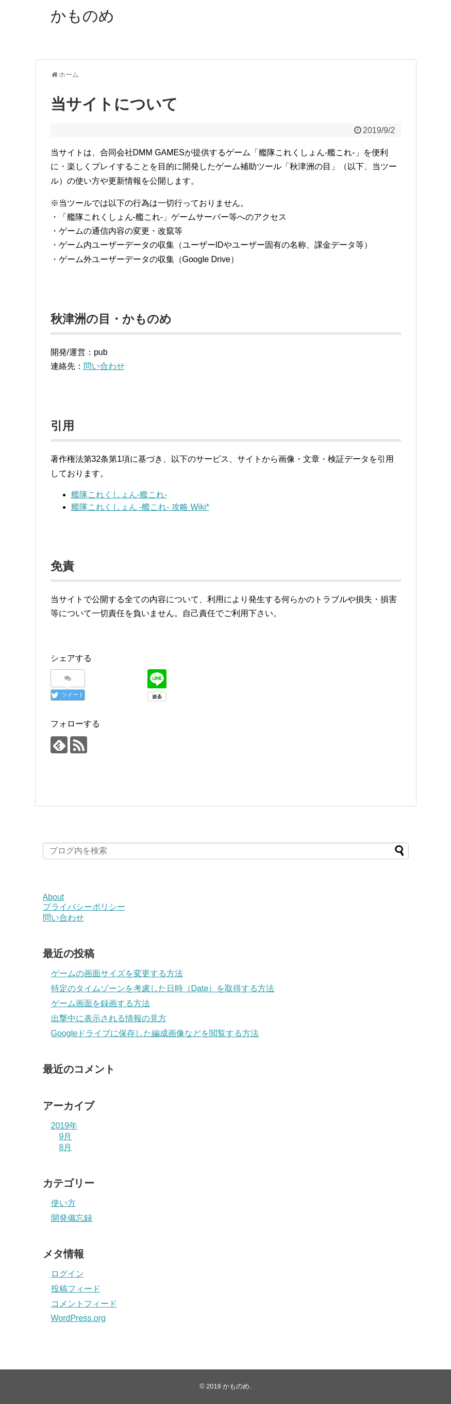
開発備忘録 (71, 1218)
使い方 (63, 1203)
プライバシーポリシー (84, 906)
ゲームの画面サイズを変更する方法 (117, 973)
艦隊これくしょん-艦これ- (119, 494)
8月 (65, 1147)
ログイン (67, 1273)
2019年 (64, 1125)
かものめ (82, 15)
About (53, 897)
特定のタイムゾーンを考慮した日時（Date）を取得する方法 (163, 988)
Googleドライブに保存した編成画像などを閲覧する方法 (155, 1033)
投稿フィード (76, 1288)
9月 (65, 1136)
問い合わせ (104, 366)
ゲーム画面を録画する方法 (100, 1003)
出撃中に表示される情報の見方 (108, 1018)
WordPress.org (78, 1318)
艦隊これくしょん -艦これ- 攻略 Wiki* (140, 507)
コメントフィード (84, 1303)
